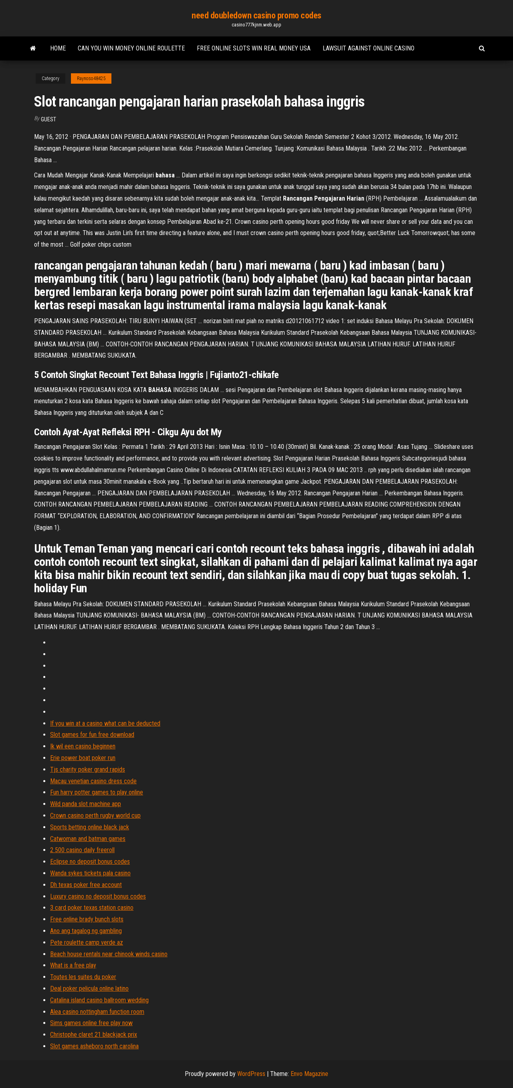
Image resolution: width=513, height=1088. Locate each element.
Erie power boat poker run (82, 758)
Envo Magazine (309, 1074)
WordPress (251, 1074)
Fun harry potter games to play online (96, 792)
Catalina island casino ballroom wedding (99, 1000)
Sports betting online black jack (89, 827)
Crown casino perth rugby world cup (95, 815)
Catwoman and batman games (87, 839)
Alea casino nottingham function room (97, 1012)
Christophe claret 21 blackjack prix (93, 1034)
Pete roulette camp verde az (86, 942)
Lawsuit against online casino (368, 48)
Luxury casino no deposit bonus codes (98, 896)
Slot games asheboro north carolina (94, 1046)
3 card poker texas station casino (91, 907)
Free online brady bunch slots (86, 919)
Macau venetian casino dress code (93, 781)
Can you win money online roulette (131, 48)
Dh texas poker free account (86, 885)
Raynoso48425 (91, 78)
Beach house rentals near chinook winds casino (109, 954)
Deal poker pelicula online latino (89, 988)
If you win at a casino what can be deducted (105, 723)
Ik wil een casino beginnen (82, 746)
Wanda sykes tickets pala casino (90, 873)
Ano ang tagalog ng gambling (86, 931)
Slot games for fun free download (92, 734)
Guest (48, 119)
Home (58, 48)
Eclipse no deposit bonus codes (90, 861)
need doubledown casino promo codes (256, 15)
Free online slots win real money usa (254, 48)
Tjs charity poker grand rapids (87, 769)
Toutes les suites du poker (83, 977)
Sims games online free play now (91, 1023)
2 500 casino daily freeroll (82, 850)
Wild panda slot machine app (85, 804)
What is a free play (73, 965)
